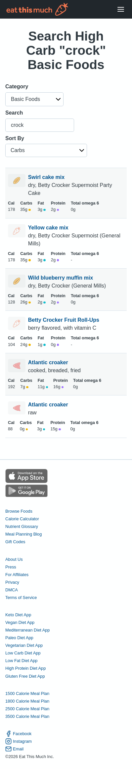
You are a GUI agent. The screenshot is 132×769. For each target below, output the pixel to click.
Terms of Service (21, 597)
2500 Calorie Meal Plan (27, 708)
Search (14, 113)
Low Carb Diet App (23, 652)
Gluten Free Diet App (25, 676)
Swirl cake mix (47, 177)
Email (14, 749)
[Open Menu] (121, 9)
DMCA (11, 589)
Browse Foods (18, 511)
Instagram (18, 741)
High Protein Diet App (25, 668)
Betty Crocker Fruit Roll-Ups (64, 320)
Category (16, 86)
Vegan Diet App (19, 622)
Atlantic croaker (48, 362)
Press (10, 566)
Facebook (18, 733)
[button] (34, 99)
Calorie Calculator (22, 518)
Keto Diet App (18, 614)
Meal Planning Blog (23, 534)
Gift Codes (15, 541)
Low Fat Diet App (21, 660)
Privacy (12, 582)
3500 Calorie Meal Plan (27, 716)
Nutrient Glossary (21, 526)
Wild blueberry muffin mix (61, 278)
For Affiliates (16, 574)
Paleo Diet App (19, 637)
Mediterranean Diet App (27, 630)
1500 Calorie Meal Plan (27, 693)
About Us (14, 559)
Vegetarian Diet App (24, 645)
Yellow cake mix (49, 227)
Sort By (14, 138)
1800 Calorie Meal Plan (27, 701)
